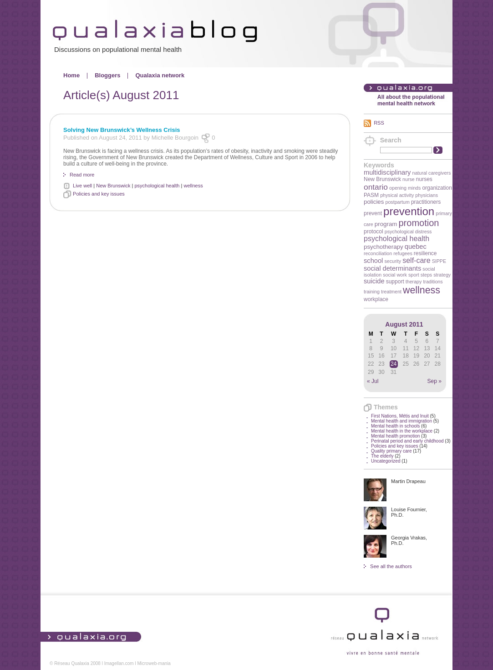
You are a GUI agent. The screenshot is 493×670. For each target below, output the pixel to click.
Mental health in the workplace (401, 430)
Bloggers (107, 75)
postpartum (398, 202)
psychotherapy (383, 246)
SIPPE (439, 261)
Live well (82, 185)
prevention (408, 211)
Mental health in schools (395, 425)
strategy (442, 274)
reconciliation (378, 253)
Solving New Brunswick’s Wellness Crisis (121, 129)
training (372, 291)
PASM (371, 195)
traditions (432, 281)
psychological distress (408, 231)
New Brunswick (382, 179)
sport (413, 274)
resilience (425, 253)
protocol (373, 231)
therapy (414, 281)
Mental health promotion (395, 435)
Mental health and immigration (401, 420)
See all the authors (391, 566)
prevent (373, 213)
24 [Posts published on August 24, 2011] (393, 364)
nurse (408, 179)
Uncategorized (385, 460)
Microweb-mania (153, 663)
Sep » (434, 381)
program (386, 224)
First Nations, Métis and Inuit (400, 415)
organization (437, 188)
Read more (82, 174)
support (395, 281)
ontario (376, 186)
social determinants (392, 268)
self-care (416, 260)
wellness (421, 290)
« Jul (372, 381)
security (392, 261)
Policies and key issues (394, 445)
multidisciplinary (387, 172)
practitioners (426, 202)
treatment (391, 291)
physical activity (397, 195)
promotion (419, 223)
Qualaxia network (159, 75)
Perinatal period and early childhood (407, 440)
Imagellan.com (119, 663)
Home (71, 75)
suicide (374, 281)
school (373, 260)
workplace (376, 299)
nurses (424, 179)
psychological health (396, 238)
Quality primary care (391, 450)
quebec (416, 246)
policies (374, 201)
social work (395, 274)
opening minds (405, 188)
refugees (402, 253)
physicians (426, 195)
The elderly (382, 455)
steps (426, 274)
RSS (379, 123)
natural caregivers (431, 173)
